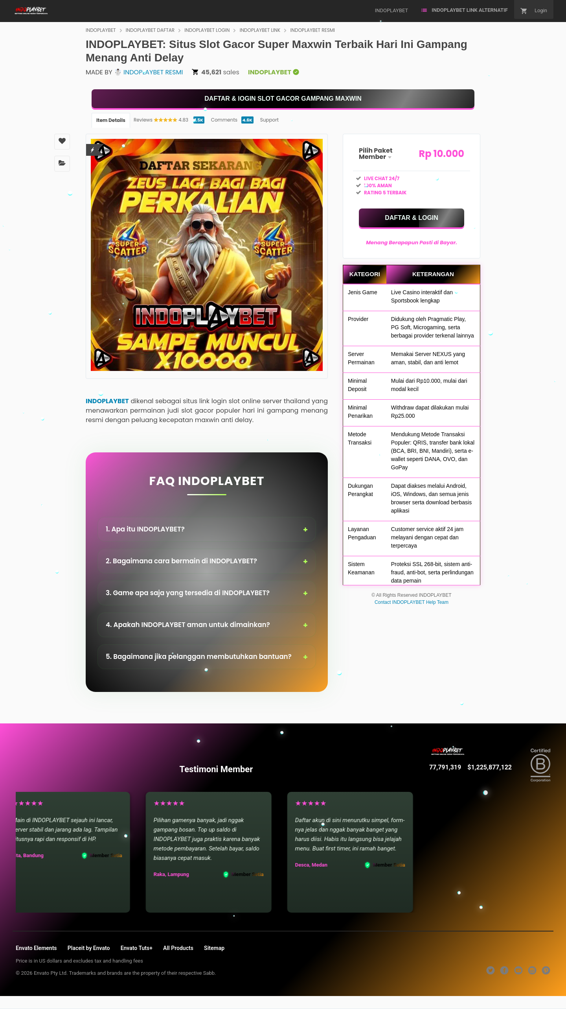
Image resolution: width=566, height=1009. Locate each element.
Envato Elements (36, 948)
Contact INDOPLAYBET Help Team (411, 602)
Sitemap (214, 948)
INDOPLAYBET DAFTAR (150, 30)
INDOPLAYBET (101, 30)
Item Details (110, 120)
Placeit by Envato (89, 948)
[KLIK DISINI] (283, 98)
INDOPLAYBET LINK (260, 30)
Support (269, 119)
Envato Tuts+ (137, 948)
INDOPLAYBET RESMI (312, 30)
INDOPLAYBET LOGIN (207, 30)
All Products (178, 948)
